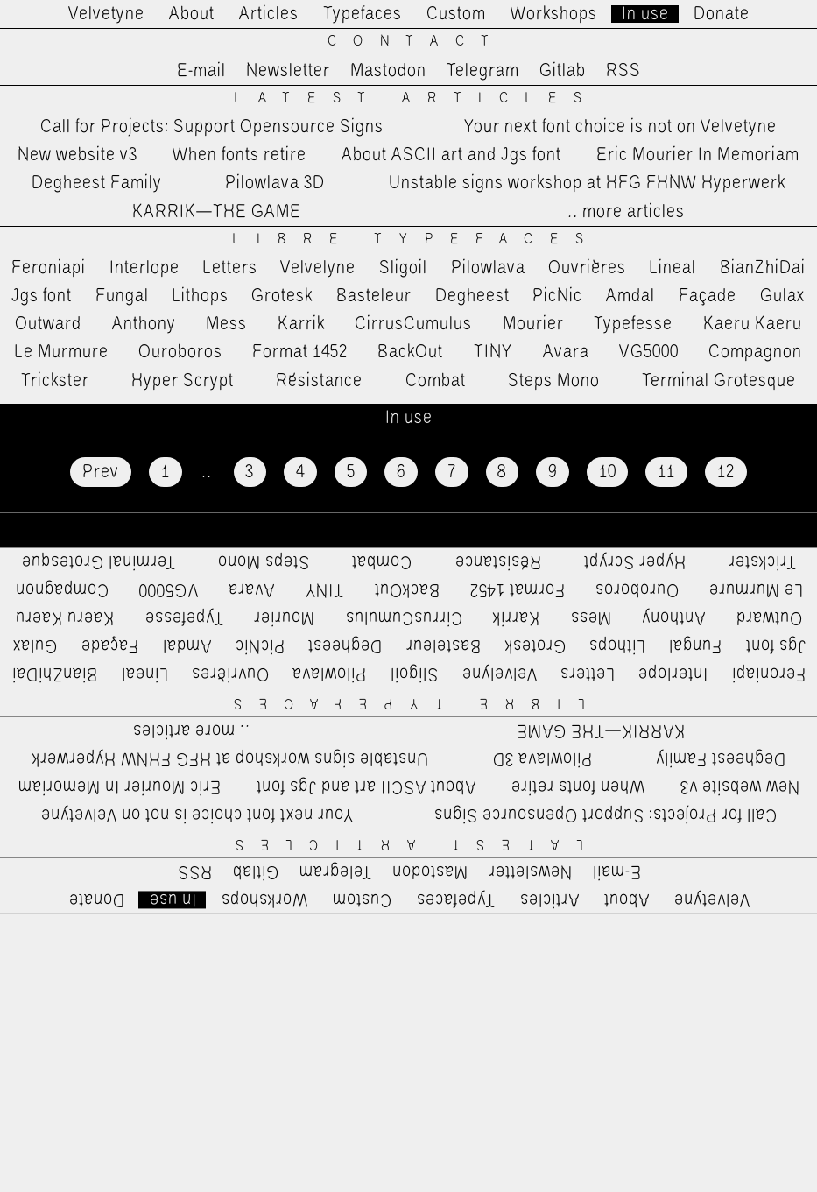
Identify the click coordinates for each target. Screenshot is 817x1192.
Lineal (673, 268)
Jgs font (41, 296)
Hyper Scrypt (182, 381)
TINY (493, 352)
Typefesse (633, 324)
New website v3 (77, 155)
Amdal (630, 296)
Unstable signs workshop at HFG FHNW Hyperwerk (587, 183)
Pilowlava (488, 268)
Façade (707, 296)
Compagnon (755, 352)
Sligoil (403, 268)
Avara (566, 352)
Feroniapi (48, 268)
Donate (722, 14)
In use (645, 14)
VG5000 (649, 352)
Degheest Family (97, 183)
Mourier (533, 324)
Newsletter (288, 71)
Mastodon (388, 71)
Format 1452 (300, 352)
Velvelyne (318, 268)
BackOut (410, 352)
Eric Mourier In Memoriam (697, 155)
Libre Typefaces (416, 239)
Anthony (144, 324)
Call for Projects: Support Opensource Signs (212, 127)
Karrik (301, 324)
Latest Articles (417, 98)
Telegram (483, 71)
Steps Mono (554, 381)
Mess (226, 324)
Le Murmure (62, 352)
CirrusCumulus (413, 324)
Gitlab (562, 71)
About (192, 14)
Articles (269, 14)
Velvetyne (106, 14)
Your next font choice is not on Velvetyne (620, 127)
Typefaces (362, 14)
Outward (48, 324)
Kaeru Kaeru (752, 324)
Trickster (55, 381)
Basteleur (374, 296)
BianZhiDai (763, 268)
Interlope (144, 268)
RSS (623, 71)
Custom (456, 14)
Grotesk (282, 296)
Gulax (783, 296)
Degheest (472, 296)
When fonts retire (239, 155)
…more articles (625, 212)
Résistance (319, 381)
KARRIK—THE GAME (216, 212)
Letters (230, 268)
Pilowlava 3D (275, 183)
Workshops (554, 14)
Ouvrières (587, 268)
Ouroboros (180, 352)
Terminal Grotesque (719, 381)
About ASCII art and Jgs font (451, 155)
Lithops (201, 296)
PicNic (557, 296)
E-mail (201, 71)
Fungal (122, 296)
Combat (435, 381)
